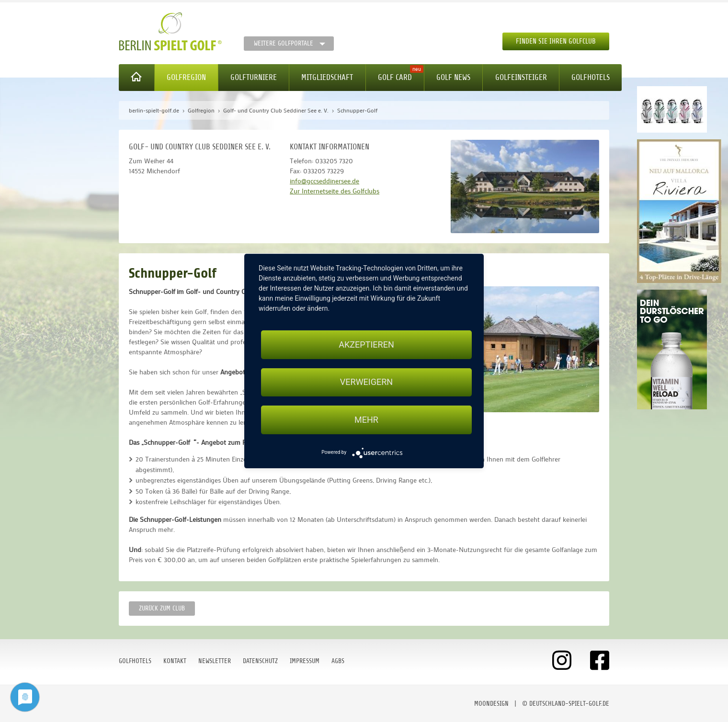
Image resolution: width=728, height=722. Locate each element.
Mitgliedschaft (327, 77)
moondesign (491, 703)
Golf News (453, 77)
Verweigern (366, 382)
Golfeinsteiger (521, 77)
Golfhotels (590, 77)
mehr (366, 420)
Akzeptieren (366, 344)
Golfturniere (253, 77)
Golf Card (395, 77)
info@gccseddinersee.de (324, 180)
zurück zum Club (162, 608)
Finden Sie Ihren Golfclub (556, 41)
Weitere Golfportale (283, 43)
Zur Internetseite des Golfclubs (334, 190)
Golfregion (186, 77)
